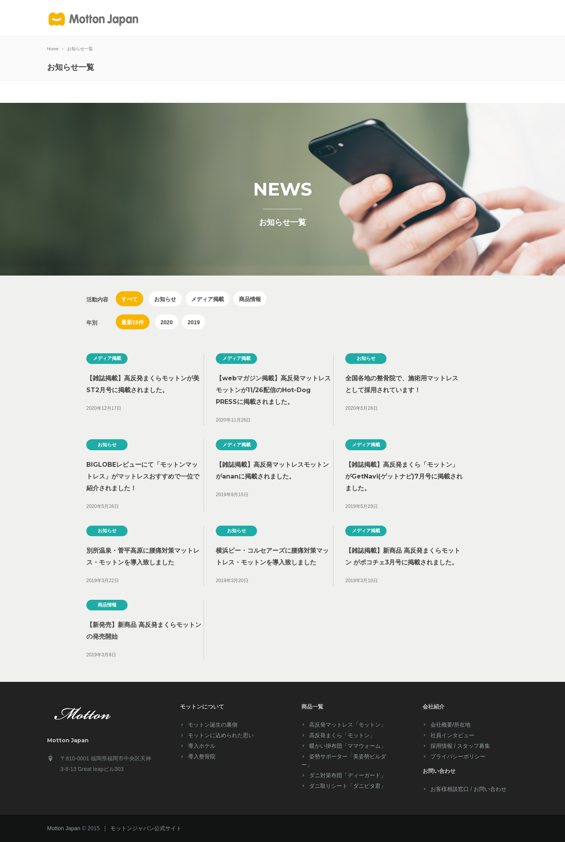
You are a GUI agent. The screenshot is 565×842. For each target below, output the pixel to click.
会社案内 (371, 18)
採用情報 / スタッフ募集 (460, 746)
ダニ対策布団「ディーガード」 (347, 775)
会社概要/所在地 (450, 724)
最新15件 (132, 322)
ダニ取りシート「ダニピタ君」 (347, 786)
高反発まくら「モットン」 (342, 735)
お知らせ (165, 299)
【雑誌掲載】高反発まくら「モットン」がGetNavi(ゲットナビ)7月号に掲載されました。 (404, 476)
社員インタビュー (452, 735)
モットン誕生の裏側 (212, 724)
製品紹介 (268, 18)
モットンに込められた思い (221, 735)
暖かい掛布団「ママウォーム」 (347, 746)
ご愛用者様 (334, 18)
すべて (129, 299)
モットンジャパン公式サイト (146, 828)
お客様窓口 (478, 18)
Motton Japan (63, 828)
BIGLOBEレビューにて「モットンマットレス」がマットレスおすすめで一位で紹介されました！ (142, 476)
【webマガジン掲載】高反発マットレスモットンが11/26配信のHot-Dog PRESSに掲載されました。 (273, 389)
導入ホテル (408, 18)
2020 (166, 322)
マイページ (443, 18)
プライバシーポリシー (457, 756)
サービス (302, 18)
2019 (194, 322)
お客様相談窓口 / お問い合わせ (468, 789)
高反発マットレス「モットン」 (347, 724)
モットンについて (219, 18)
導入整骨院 (201, 756)
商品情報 (250, 299)
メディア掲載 (207, 299)
